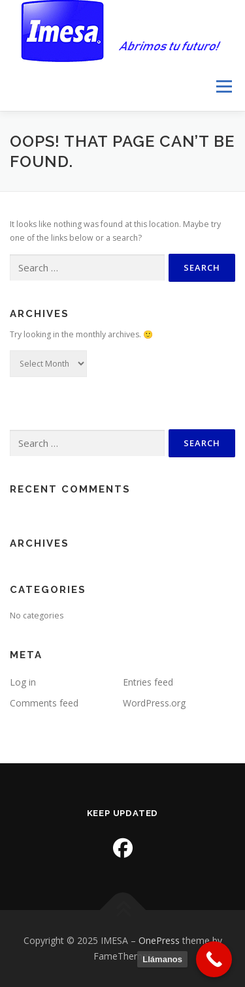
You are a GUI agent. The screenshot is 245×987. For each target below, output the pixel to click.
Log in (23, 682)
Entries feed (148, 682)
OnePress (159, 940)
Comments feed (44, 703)
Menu (223, 86)
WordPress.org (154, 703)
